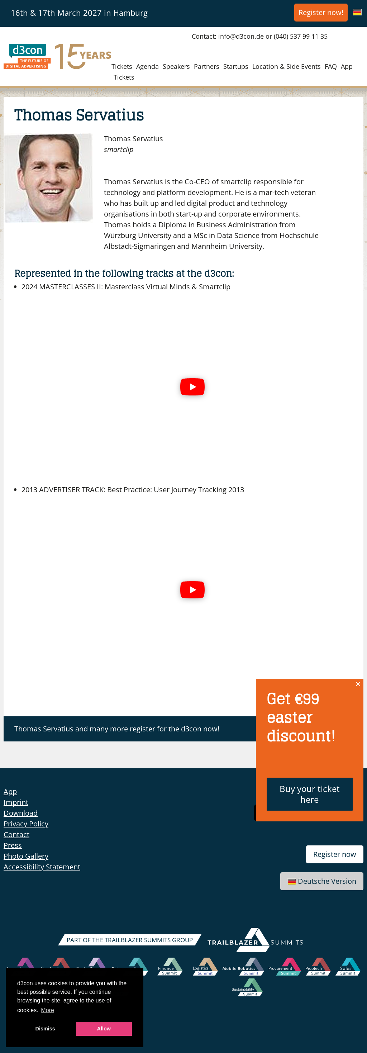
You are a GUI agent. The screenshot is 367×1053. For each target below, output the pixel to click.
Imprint (16, 802)
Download (21, 813)
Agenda (147, 66)
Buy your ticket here (310, 794)
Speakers (176, 66)
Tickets (121, 66)
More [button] (47, 1010)
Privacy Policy (26, 824)
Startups (235, 66)
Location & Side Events (286, 66)
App (347, 66)
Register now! (321, 12)
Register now (334, 854)
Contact (16, 834)
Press (13, 845)
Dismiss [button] (45, 1028)
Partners (206, 66)
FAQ (331, 66)
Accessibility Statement (42, 867)
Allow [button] (104, 1028)
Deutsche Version (321, 881)
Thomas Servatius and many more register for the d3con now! (116, 729)
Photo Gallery (26, 856)
